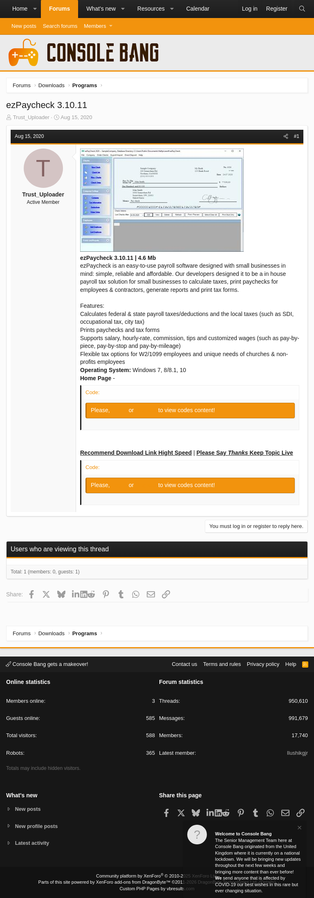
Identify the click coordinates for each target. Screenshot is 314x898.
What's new (101, 8)
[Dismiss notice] (299, 829)
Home (19, 8)
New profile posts (37, 826)
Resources (151, 8)
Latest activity (33, 843)
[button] (35, 9)
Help (290, 664)
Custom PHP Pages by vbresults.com (156, 888)
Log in (120, 410)
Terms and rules (222, 664)
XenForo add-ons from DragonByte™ (133, 882)
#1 (296, 136)
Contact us (184, 664)
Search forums (60, 26)
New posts (23, 26)
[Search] (302, 9)
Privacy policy (263, 664)
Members (95, 26)
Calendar (197, 8)
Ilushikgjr (297, 752)
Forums (59, 8)
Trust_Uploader (31, 117)
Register (146, 410)
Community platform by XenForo (157, 875)
